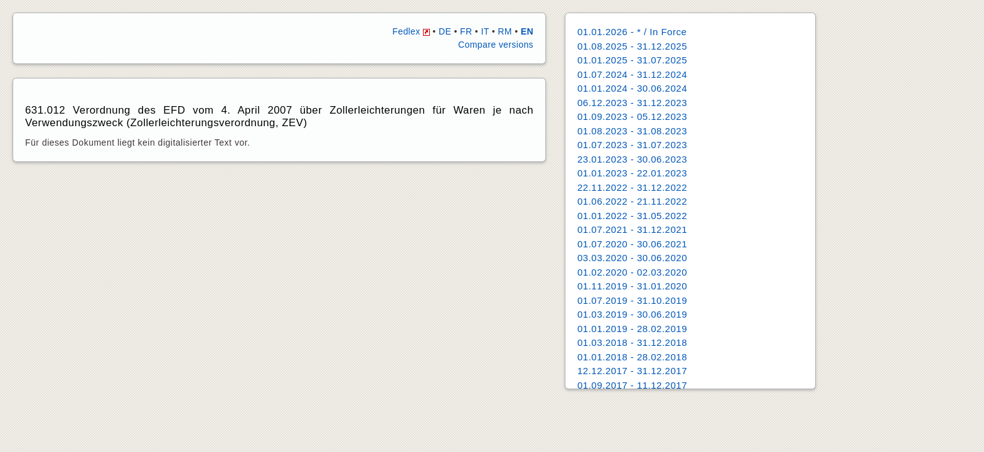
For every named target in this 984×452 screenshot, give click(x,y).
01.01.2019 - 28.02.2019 (632, 328)
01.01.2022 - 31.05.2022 (632, 215)
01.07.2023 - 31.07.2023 (632, 144)
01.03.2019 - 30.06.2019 (632, 314)
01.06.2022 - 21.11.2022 (632, 201)
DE (445, 31)
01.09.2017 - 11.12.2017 (632, 385)
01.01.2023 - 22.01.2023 (632, 173)
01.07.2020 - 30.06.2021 (632, 244)
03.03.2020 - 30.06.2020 (632, 257)
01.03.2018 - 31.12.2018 (632, 342)
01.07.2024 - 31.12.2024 (632, 74)
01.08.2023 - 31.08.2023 (632, 131)
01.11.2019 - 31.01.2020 (632, 286)
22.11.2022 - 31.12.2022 (632, 187)
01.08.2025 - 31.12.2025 (632, 46)
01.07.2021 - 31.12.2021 (632, 229)
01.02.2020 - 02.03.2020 (632, 272)
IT (485, 31)
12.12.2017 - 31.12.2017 (632, 370)
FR (466, 31)
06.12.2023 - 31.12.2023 (632, 102)
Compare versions (495, 45)
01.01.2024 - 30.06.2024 (632, 88)
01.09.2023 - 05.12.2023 (632, 116)
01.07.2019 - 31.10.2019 (632, 300)
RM (505, 31)
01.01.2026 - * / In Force (632, 31)
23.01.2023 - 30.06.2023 (632, 159)
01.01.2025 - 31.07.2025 (632, 60)
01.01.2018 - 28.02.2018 (632, 357)
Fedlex (411, 31)
